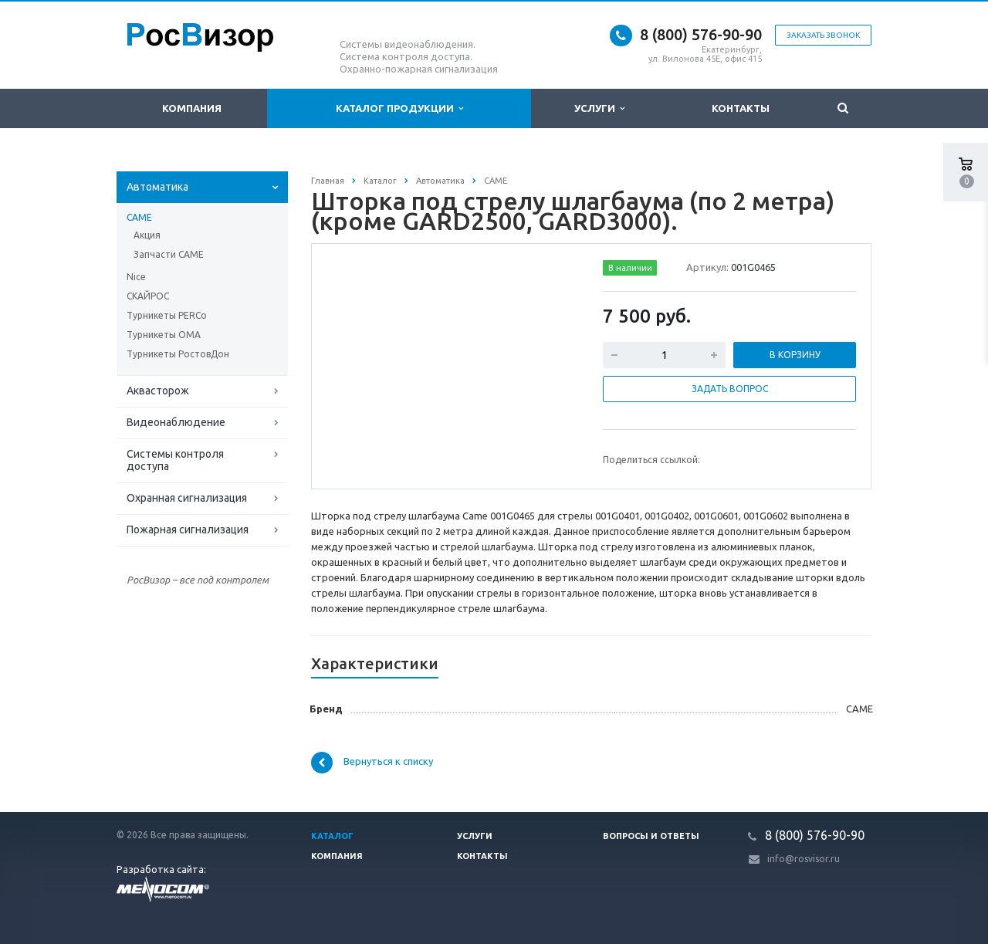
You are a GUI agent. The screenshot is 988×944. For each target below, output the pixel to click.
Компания (192, 108)
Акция (147, 235)
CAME (139, 217)
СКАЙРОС (148, 296)
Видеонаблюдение (176, 422)
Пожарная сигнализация (188, 529)
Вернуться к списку (372, 762)
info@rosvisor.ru (803, 859)
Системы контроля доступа (175, 460)
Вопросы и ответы (651, 836)
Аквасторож (158, 390)
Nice (136, 277)
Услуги (599, 108)
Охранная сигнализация (187, 498)
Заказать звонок (823, 35)
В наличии (630, 267)
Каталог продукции (399, 108)
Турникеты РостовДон (178, 354)
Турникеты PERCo (167, 315)
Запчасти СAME (169, 254)
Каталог (332, 836)
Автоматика (157, 187)
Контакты (741, 108)
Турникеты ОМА (164, 335)
